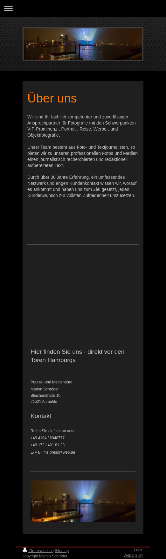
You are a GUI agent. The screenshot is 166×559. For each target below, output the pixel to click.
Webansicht (133, 555)
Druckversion (38, 550)
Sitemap (62, 550)
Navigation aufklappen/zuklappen (83, 8)
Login (138, 550)
